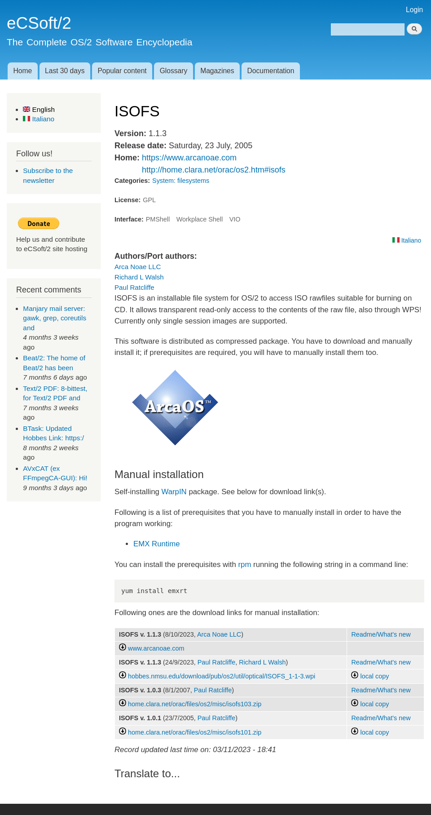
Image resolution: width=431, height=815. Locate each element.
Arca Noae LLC (137, 266)
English (39, 109)
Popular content (121, 71)
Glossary (174, 71)
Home (22, 71)
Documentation (271, 71)
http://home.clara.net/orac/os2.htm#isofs (214, 169)
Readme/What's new (380, 634)
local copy (370, 676)
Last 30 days (64, 71)
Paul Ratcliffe (134, 287)
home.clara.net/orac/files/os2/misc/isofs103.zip (194, 704)
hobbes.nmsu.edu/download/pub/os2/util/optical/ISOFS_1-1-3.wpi (221, 676)
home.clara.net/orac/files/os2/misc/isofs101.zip (194, 732)
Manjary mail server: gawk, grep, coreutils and (54, 318)
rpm (244, 564)
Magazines (217, 71)
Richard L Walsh (139, 277)
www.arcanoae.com (156, 648)
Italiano (38, 119)
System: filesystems (180, 180)
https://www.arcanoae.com (189, 157)
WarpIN (173, 491)
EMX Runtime (156, 544)
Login (414, 9)
